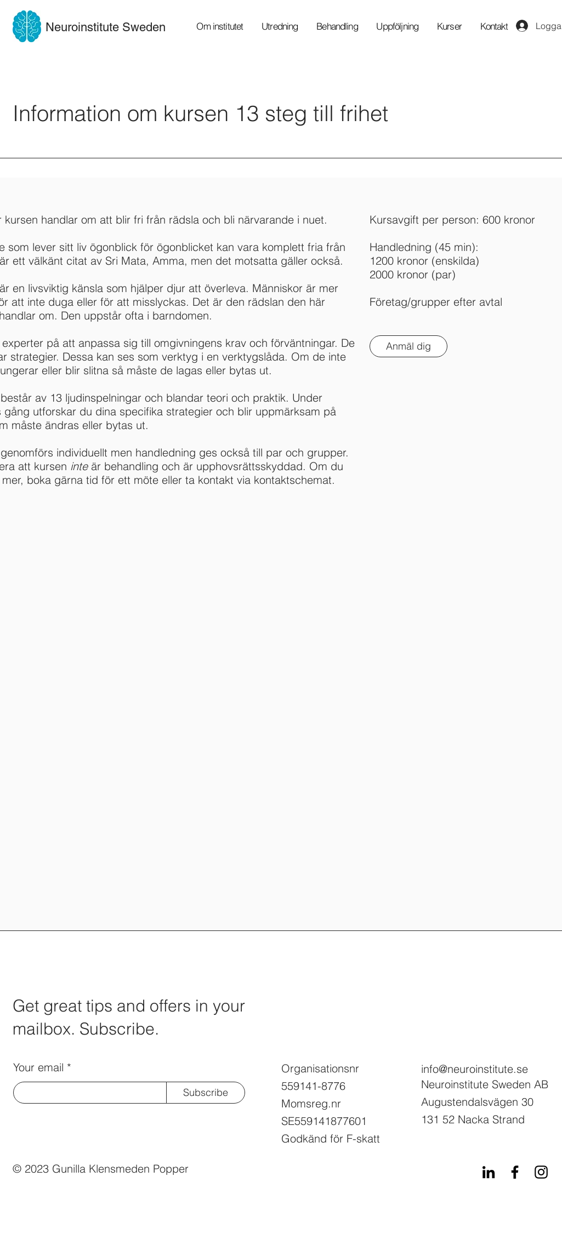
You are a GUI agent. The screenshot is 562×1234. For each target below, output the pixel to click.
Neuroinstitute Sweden (106, 27)
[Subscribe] (205, 1093)
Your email (38, 1067)
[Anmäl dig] (408, 346)
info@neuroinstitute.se (474, 1069)
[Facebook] (515, 1172)
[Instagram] (541, 1172)
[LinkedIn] (488, 1172)
